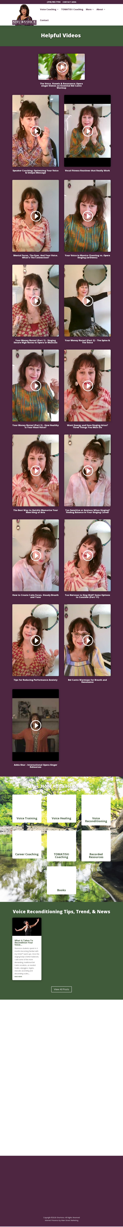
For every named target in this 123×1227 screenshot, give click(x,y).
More (89, 9)
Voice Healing (61, 818)
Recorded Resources (96, 855)
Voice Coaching (48, 9)
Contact (44, 20)
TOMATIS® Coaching (72, 9)
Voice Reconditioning (96, 819)
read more (18, 976)
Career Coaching (26, 854)
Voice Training (27, 818)
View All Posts (61, 989)
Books (61, 890)
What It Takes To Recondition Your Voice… (24, 942)
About (99, 9)
